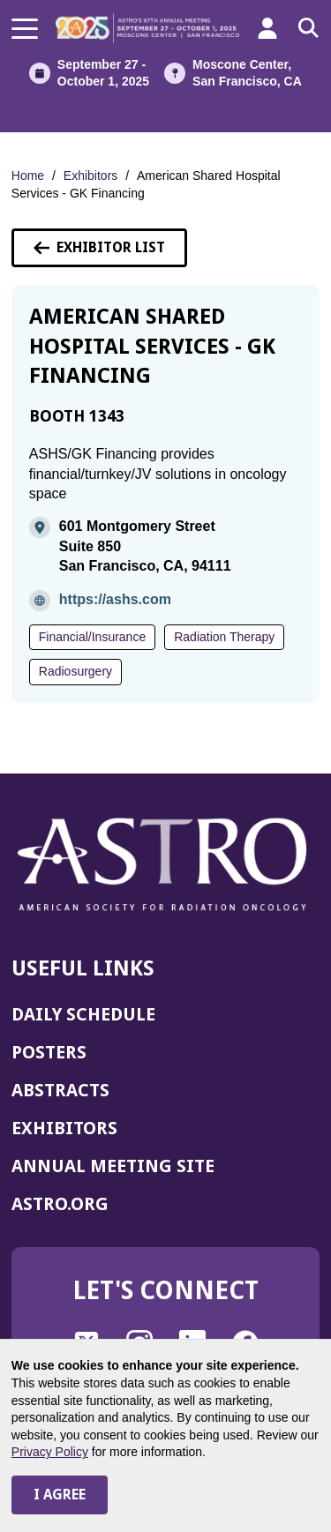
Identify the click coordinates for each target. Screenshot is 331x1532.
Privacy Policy (49, 1452)
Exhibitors (90, 175)
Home (27, 175)
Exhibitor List (99, 247)
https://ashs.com (115, 599)
